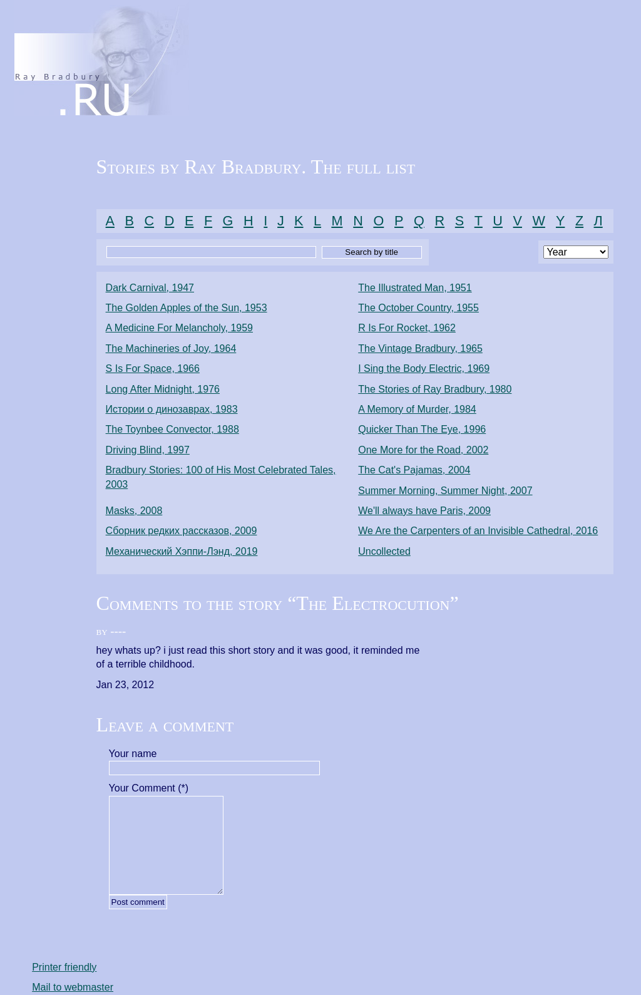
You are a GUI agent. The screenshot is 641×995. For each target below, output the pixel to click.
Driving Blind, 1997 (148, 450)
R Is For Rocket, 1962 (407, 327)
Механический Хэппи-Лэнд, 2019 (182, 551)
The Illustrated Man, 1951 (414, 287)
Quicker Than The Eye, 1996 (422, 429)
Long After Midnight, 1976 (163, 389)
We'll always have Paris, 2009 (424, 510)
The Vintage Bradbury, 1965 (420, 348)
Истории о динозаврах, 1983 (172, 409)
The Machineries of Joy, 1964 (171, 348)
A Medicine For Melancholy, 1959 (179, 327)
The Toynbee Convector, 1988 (172, 429)
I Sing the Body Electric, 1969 (424, 368)
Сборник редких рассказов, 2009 (181, 530)
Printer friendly (64, 967)
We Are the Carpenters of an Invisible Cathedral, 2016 (478, 530)
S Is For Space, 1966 (153, 368)
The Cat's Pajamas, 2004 (414, 470)
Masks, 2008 (134, 510)
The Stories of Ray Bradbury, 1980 (434, 389)
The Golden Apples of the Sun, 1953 (186, 307)
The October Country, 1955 (418, 307)
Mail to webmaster (72, 987)
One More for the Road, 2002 (423, 450)
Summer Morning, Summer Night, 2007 (445, 490)
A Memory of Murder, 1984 (417, 409)
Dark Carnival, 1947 (150, 287)
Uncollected (384, 551)
